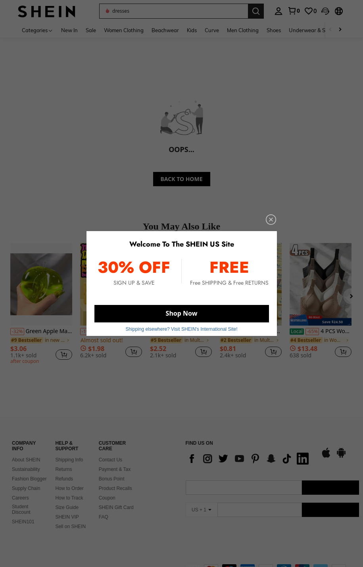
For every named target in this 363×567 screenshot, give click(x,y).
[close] (271, 220)
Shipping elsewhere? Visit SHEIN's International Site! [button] (181, 329)
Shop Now (182, 313)
